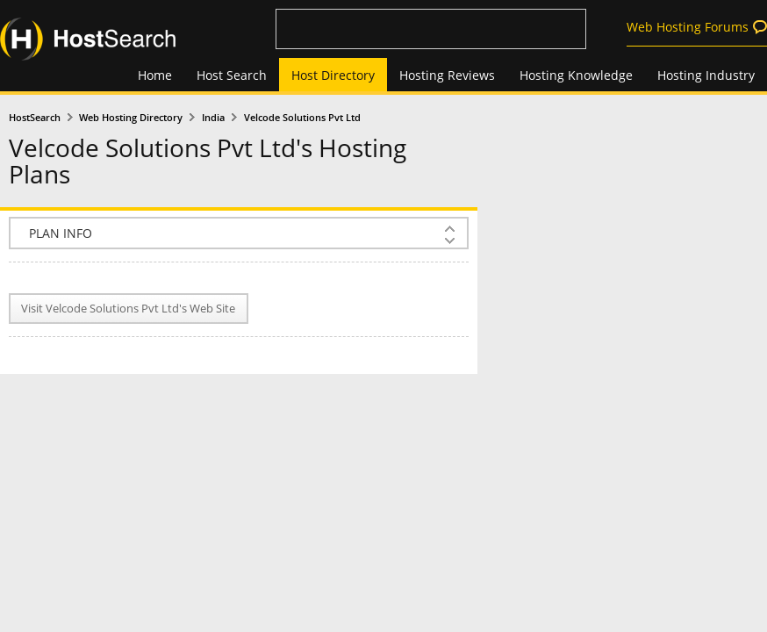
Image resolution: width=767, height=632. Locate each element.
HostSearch (35, 117)
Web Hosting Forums (688, 26)
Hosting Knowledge (576, 75)
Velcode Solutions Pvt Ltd (302, 117)
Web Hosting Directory (131, 117)
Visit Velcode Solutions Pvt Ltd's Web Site (128, 308)
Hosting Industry (706, 75)
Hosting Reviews (447, 75)
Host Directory (333, 75)
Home (155, 75)
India (213, 117)
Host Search (232, 75)
